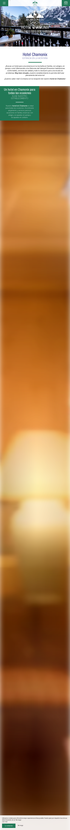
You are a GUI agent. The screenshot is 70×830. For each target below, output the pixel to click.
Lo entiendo (9, 826)
